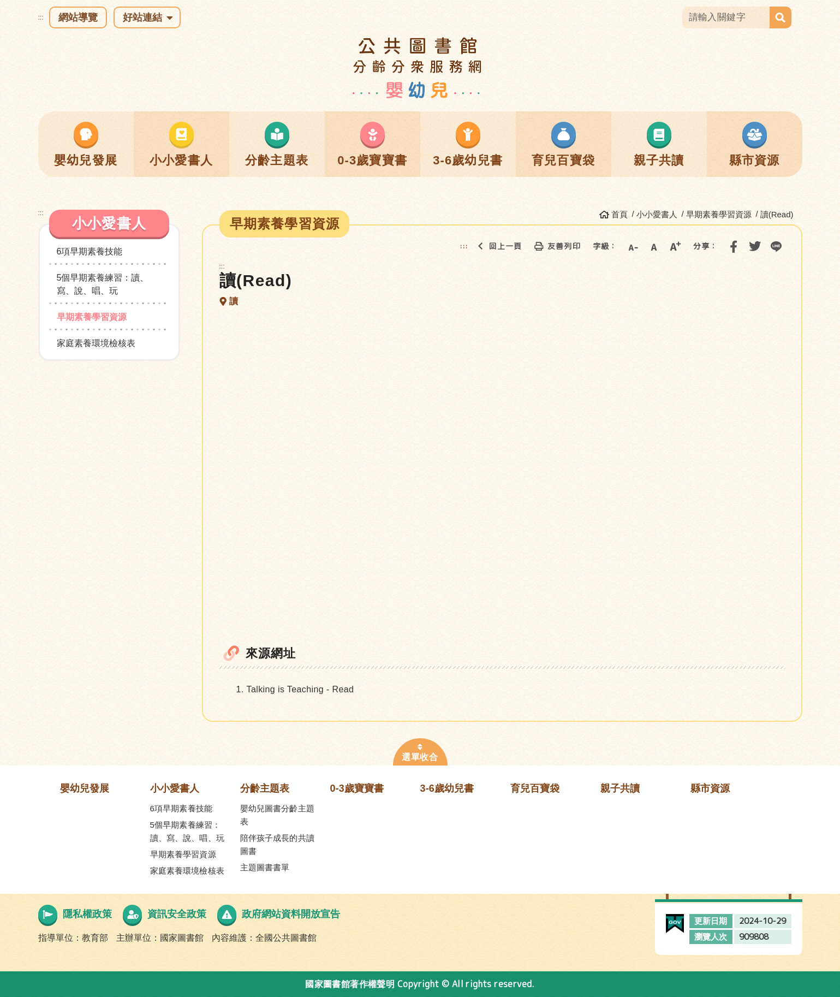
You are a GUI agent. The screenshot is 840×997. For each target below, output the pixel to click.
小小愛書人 (175, 788)
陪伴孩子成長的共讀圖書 (277, 844)
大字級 (675, 246)
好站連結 (142, 17)
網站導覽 (78, 17)
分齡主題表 (265, 788)
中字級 (654, 246)
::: (41, 17)
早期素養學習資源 (92, 317)
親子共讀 (620, 788)
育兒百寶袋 (535, 788)
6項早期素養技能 (90, 251)
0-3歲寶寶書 (357, 788)
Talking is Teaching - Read (300, 689)
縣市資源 (710, 788)
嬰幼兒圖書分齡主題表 (277, 815)
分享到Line (776, 246)
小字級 (632, 246)
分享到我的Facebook (733, 246)
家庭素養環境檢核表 (96, 343)
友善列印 (555, 246)
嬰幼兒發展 (85, 788)
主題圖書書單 (265, 867)
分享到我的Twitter (755, 246)
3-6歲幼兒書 (447, 788)
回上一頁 (497, 246)
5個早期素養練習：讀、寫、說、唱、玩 (103, 284)
